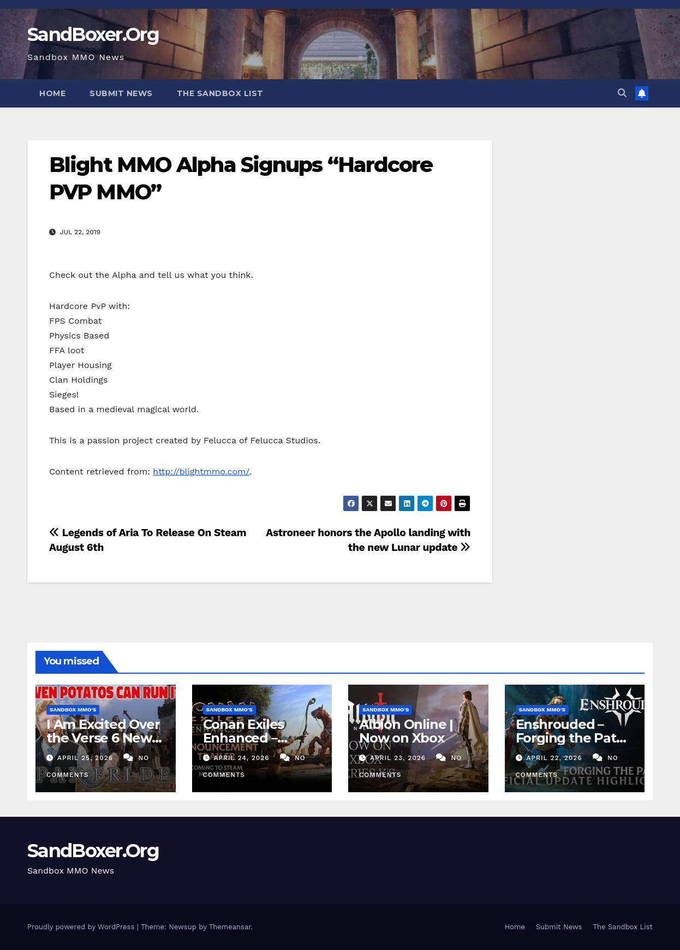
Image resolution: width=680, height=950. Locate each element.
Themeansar (230, 927)
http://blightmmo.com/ (201, 471)
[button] (622, 93)
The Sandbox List (220, 93)
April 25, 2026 (86, 758)
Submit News (121, 93)
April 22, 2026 (555, 758)
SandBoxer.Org (93, 34)
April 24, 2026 (242, 758)
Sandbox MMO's (73, 709)
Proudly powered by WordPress (82, 927)
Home (52, 93)
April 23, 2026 (399, 758)
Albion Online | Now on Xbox (406, 731)
